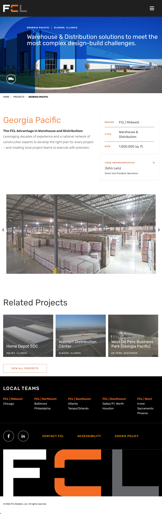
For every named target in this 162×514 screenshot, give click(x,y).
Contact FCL (53, 436)
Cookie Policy (127, 436)
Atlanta (73, 403)
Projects (18, 97)
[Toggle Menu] (152, 8)
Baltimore (40, 403)
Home (6, 97)
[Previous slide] (3, 229)
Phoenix (142, 413)
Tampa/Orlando (78, 408)
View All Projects (25, 371)
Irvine (141, 403)
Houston (108, 408)
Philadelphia (42, 408)
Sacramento (145, 408)
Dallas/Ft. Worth (113, 403)
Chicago (8, 403)
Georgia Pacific (38, 97)
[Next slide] (158, 229)
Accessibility (89, 436)
